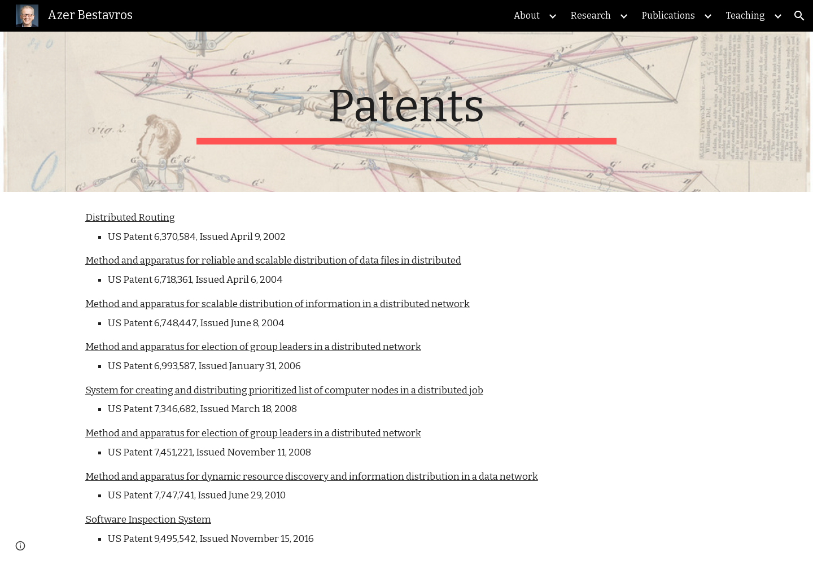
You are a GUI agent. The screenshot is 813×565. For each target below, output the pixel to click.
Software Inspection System (148, 519)
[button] (799, 15)
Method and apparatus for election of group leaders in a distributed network (253, 347)
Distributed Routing (130, 218)
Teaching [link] (745, 15)
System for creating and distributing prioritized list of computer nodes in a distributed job (284, 390)
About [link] (527, 15)
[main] (406, 112)
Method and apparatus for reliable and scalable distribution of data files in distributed (273, 260)
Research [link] (591, 15)
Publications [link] (668, 15)
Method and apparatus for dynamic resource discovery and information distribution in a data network (311, 477)
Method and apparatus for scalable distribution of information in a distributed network (277, 304)
